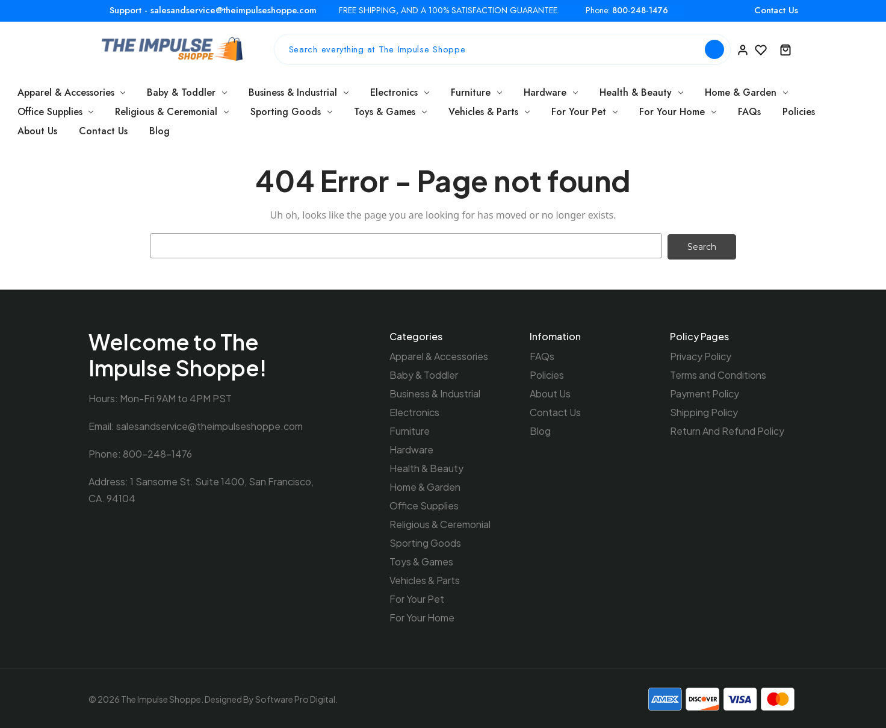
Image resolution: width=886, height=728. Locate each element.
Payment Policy (704, 392)
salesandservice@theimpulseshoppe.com (209, 424)
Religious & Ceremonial (172, 112)
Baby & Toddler (187, 92)
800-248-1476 (640, 10)
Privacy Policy (700, 355)
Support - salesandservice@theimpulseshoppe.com (213, 10)
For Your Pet (584, 112)
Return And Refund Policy (727, 429)
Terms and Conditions (718, 373)
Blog (159, 131)
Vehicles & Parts (489, 112)
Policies (798, 112)
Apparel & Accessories (71, 92)
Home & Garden (746, 92)
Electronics (399, 92)
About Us (37, 131)
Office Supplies (55, 112)
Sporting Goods (291, 112)
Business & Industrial (299, 92)
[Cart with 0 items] (785, 49)
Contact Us (776, 10)
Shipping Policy (704, 411)
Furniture (476, 92)
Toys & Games (390, 112)
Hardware (551, 92)
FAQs (749, 112)
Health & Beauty (641, 92)
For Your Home (677, 112)
